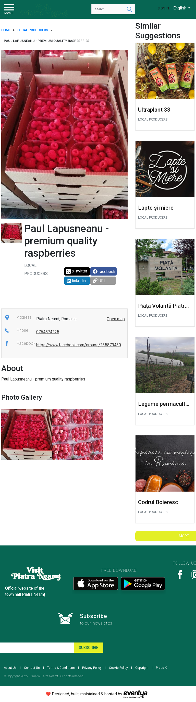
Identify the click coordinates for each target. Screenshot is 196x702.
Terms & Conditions (61, 668)
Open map (116, 318)
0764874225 (47, 331)
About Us (10, 668)
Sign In (163, 8)
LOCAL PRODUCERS (32, 30)
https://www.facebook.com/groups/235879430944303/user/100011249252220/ (109, 344)
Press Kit (162, 668)
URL (99, 280)
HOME (5, 30)
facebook (104, 271)
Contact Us (32, 668)
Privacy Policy (92, 668)
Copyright (142, 668)
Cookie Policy (118, 668)
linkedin (76, 280)
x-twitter (76, 271)
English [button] (180, 8)
